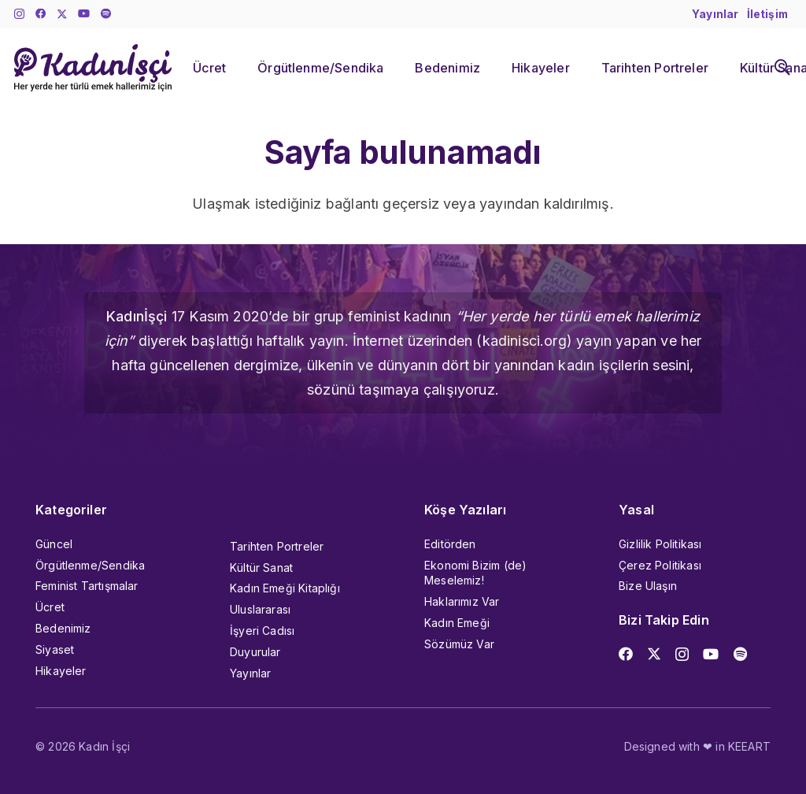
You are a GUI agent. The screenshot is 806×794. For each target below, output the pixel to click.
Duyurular (255, 652)
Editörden (450, 544)
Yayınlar (250, 673)
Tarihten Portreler (277, 546)
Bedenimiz (63, 628)
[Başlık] (106, 14)
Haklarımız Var (462, 601)
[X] (62, 14)
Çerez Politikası (660, 565)
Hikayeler (61, 670)
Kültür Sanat (261, 567)
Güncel (53, 544)
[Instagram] (19, 14)
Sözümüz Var (459, 644)
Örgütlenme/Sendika (90, 565)
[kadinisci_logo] (93, 67)
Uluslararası (260, 609)
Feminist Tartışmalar (87, 585)
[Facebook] (40, 14)
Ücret (50, 607)
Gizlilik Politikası (660, 544)
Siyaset (54, 649)
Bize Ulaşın (648, 585)
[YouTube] (84, 14)
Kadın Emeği (457, 622)
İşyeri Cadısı (262, 630)
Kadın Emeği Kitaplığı (285, 588)
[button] (782, 67)
